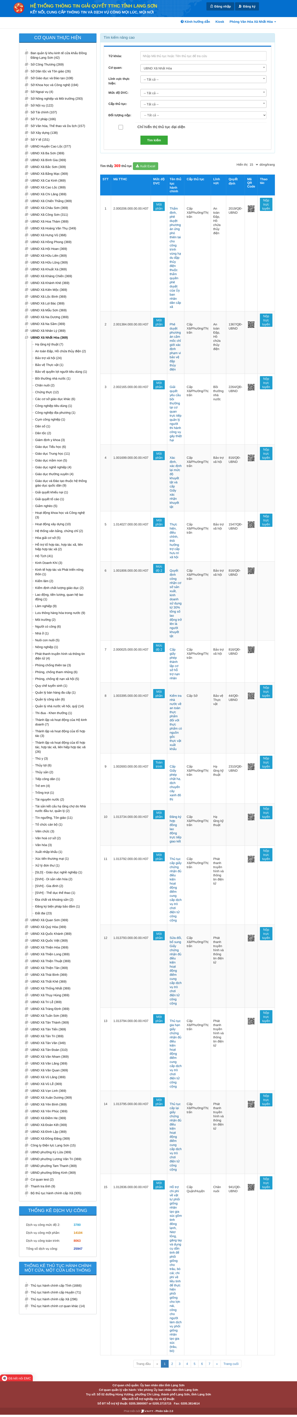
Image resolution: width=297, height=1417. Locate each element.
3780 (77, 1225)
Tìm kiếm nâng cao (119, 38)
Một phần (158, 206)
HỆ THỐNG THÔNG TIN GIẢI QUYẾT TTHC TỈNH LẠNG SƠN (93, 6)
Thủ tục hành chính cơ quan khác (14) (58, 1306)
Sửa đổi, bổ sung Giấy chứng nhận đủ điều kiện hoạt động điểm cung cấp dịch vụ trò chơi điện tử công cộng (176, 970)
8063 (77, 1240)
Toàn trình (159, 764)
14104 (78, 1232)
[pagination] (254, 164)
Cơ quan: (115, 67)
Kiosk (220, 21)
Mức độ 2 (159, 568)
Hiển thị (242, 164)
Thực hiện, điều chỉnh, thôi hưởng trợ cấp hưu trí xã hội (175, 540)
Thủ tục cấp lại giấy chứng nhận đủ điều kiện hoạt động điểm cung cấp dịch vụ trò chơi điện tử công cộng (176, 1136)
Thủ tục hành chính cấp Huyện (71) (56, 1292)
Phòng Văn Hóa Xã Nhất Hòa (253, 21)
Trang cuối (231, 1364)
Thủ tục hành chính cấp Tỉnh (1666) (56, 1285)
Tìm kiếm (154, 140)
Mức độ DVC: (119, 92)
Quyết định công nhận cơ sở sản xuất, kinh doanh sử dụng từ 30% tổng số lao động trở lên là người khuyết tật (176, 603)
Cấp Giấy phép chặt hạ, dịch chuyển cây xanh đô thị (175, 783)
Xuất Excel (145, 166)
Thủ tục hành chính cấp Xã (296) (54, 1299)
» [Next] (217, 1364)
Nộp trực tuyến (266, 204)
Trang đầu (143, 1364)
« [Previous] (157, 1364)
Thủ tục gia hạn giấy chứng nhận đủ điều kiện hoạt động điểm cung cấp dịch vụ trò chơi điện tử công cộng (176, 1053)
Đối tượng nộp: (120, 115)
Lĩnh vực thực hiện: (119, 81)
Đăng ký (247, 6)
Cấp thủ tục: (118, 104)
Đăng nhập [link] (220, 6)
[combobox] (203, 68)
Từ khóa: (115, 56)
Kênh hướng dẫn (195, 21)
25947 (78, 1248)
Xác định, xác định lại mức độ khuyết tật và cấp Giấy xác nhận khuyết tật (176, 482)
